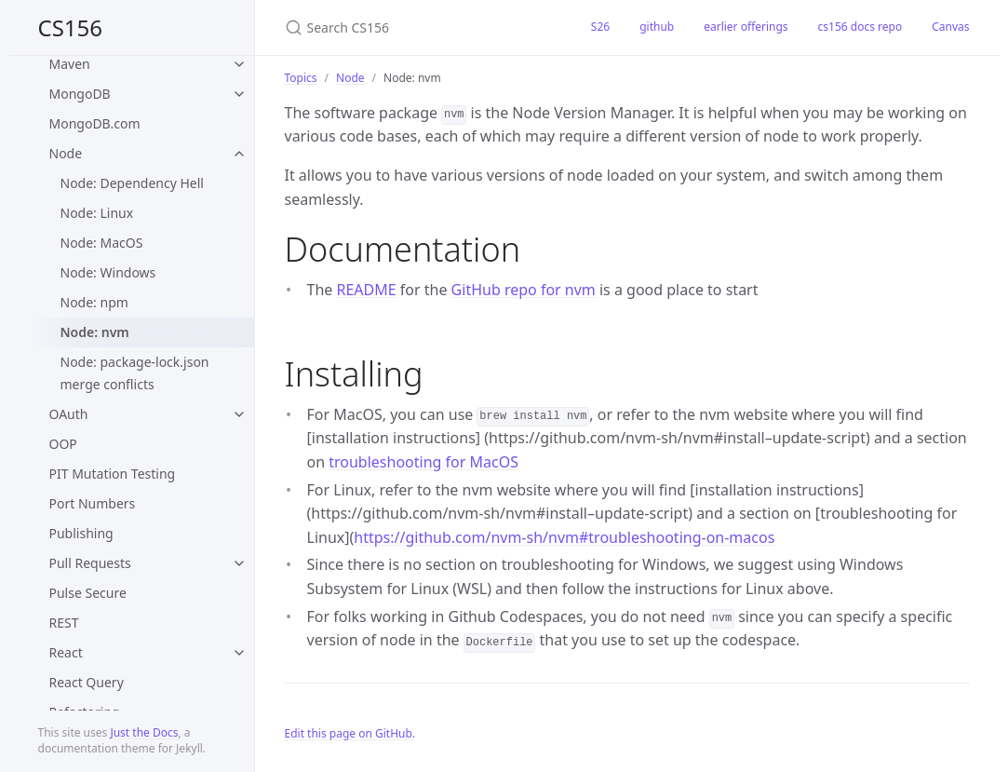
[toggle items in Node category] (239, 154)
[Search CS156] (415, 27)
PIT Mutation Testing (112, 473)
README (366, 289)
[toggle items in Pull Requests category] (239, 563)
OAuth (68, 414)
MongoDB (80, 93)
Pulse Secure (88, 593)
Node (66, 153)
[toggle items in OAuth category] (239, 414)
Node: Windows (108, 272)
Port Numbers (92, 503)
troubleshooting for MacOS (423, 462)
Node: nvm (94, 332)
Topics (301, 78)
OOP (63, 444)
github (656, 26)
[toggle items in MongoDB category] (239, 94)
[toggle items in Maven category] (239, 64)
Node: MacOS (101, 242)
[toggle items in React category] (239, 653)
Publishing (81, 533)
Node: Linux (97, 213)
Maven (69, 64)
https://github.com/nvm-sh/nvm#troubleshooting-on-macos (564, 537)
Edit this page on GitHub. (350, 733)
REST (64, 622)
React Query (86, 682)
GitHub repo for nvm (523, 289)
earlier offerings (745, 26)
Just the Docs (144, 732)
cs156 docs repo (860, 26)
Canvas (950, 26)
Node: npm (94, 302)
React (66, 652)
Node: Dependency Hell (132, 183)
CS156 (70, 27)
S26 (600, 26)
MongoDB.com (95, 123)
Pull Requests (90, 563)
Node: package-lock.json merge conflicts (134, 373)
